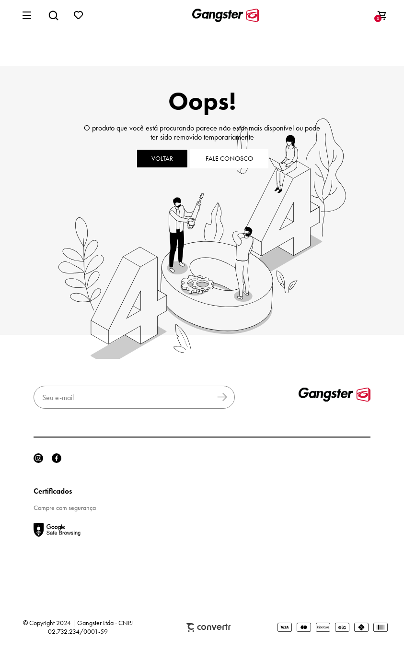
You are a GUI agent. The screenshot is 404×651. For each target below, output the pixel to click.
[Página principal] (226, 15)
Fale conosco (229, 158)
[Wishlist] (78, 15)
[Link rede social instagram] (38, 458)
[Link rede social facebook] (56, 458)
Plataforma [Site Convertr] (208, 627)
